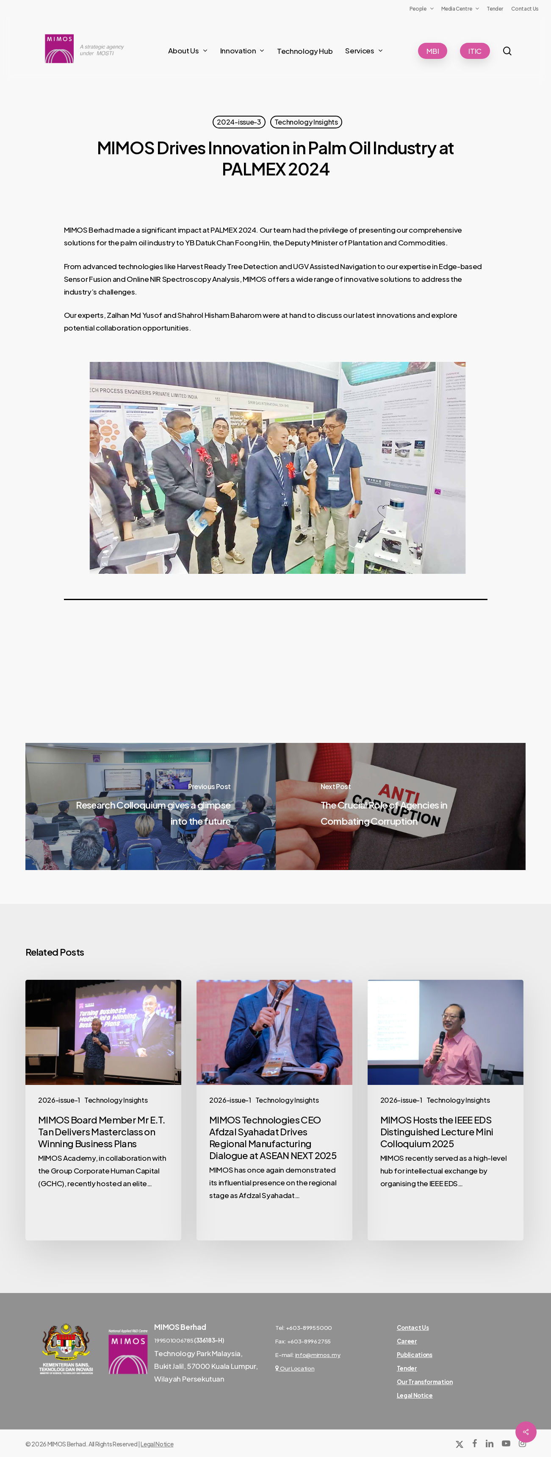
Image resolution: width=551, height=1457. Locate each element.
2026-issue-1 (59, 1100)
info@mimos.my (318, 1354)
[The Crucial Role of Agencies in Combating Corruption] (401, 806)
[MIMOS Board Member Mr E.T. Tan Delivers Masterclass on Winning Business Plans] (103, 1110)
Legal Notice (157, 1444)
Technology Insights (306, 121)
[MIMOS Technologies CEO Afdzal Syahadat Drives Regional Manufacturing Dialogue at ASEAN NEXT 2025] (274, 1110)
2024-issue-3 (239, 121)
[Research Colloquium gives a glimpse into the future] (150, 806)
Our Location (294, 1368)
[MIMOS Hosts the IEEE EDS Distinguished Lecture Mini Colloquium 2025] (445, 1110)
